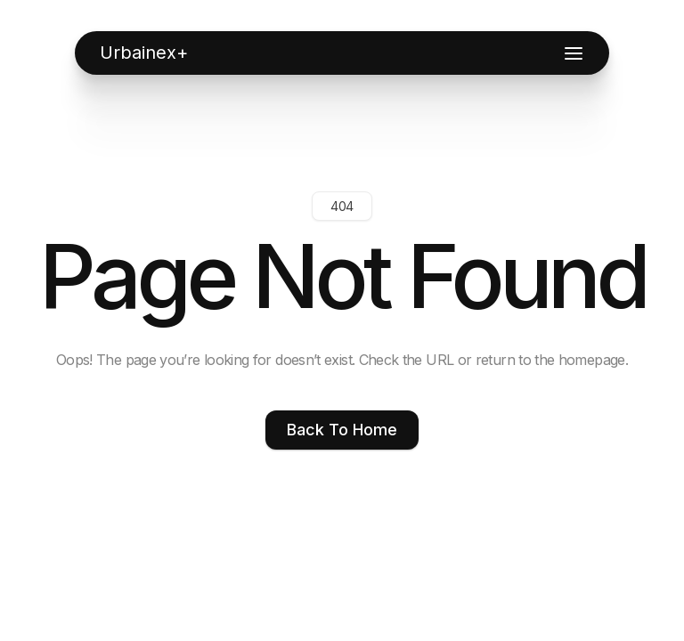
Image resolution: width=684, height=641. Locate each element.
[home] (144, 52)
